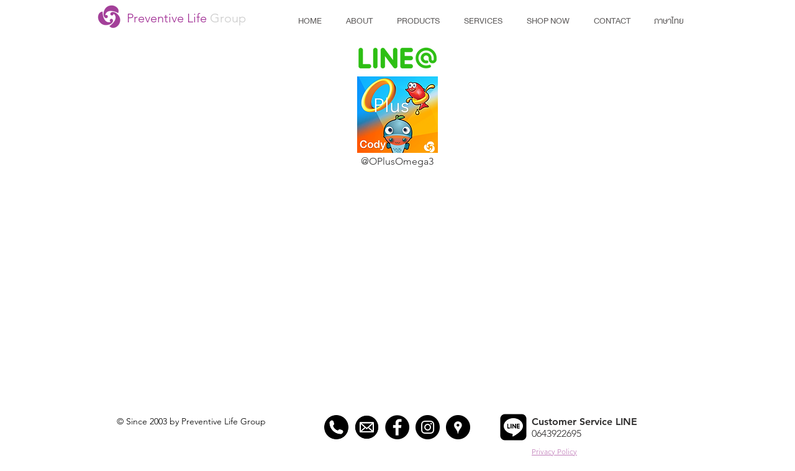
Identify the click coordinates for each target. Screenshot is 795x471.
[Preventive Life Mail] (367, 427)
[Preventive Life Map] (458, 427)
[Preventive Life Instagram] (428, 427)
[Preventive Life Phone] (336, 427)
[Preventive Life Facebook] (397, 427)
